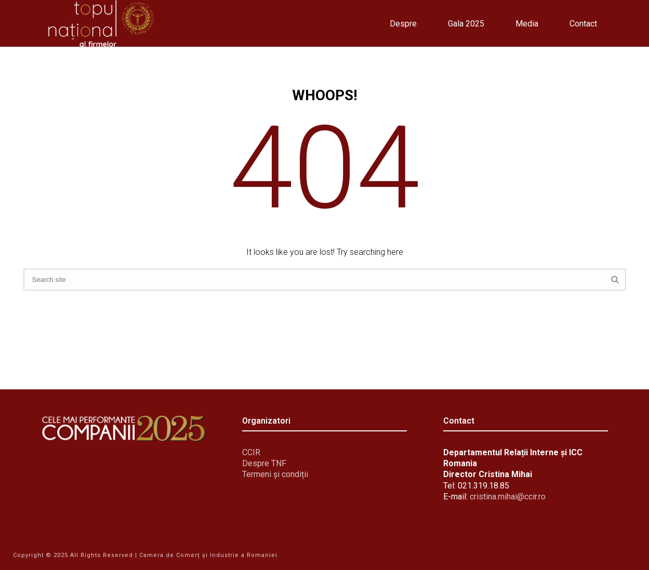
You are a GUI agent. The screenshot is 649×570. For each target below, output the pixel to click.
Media (526, 24)
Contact (583, 24)
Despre (403, 24)
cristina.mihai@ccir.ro (508, 496)
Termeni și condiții (275, 474)
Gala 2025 (466, 24)
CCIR (251, 452)
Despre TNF (264, 463)
